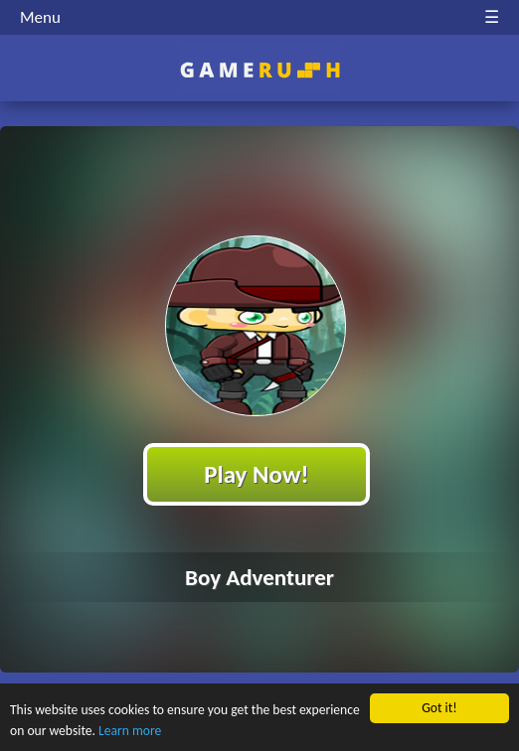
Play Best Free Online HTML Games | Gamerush (260, 70)
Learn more (129, 730)
